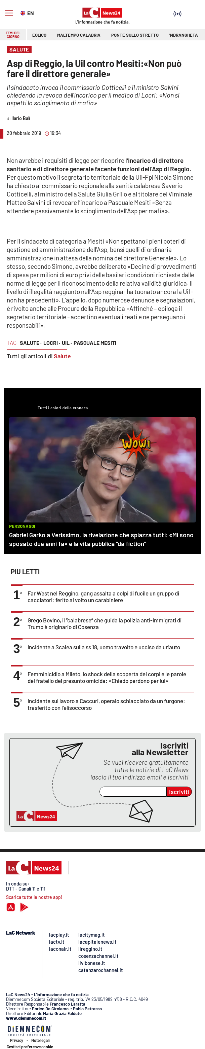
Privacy (16, 1040)
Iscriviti (179, 791)
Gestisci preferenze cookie (30, 1046)
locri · (51, 342)
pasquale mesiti (95, 342)
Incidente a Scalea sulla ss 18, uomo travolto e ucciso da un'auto (104, 647)
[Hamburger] (9, 13)
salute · (31, 342)
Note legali (40, 1040)
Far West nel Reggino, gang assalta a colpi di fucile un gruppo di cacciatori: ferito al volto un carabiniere (103, 596)
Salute (62, 356)
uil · (67, 342)
